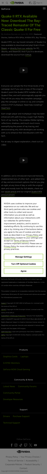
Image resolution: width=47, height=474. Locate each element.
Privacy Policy (32, 235)
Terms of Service (21, 240)
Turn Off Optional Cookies (23, 263)
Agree (23, 271)
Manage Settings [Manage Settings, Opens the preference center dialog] (23, 256)
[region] (23, 237)
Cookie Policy (10, 237)
